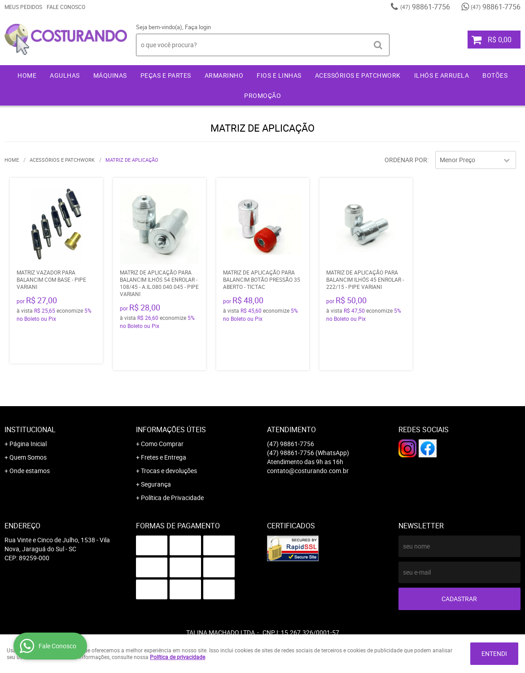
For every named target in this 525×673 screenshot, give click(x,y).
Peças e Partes (165, 75)
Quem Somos (28, 457)
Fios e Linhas (279, 75)
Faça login (198, 27)
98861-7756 (425, 7)
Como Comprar (162, 443)
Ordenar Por (406, 159)
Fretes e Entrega (163, 457)
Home (27, 75)
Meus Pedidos (23, 6)
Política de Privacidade (172, 497)
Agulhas (65, 75)
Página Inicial (28, 443)
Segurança (156, 484)
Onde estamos (29, 470)
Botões (495, 75)
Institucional (30, 429)
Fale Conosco (66, 6)
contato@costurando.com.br (308, 470)
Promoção (262, 95)
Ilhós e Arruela (441, 75)
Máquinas (110, 75)
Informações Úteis (171, 429)
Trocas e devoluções (169, 470)
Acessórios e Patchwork (358, 75)
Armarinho (224, 75)
